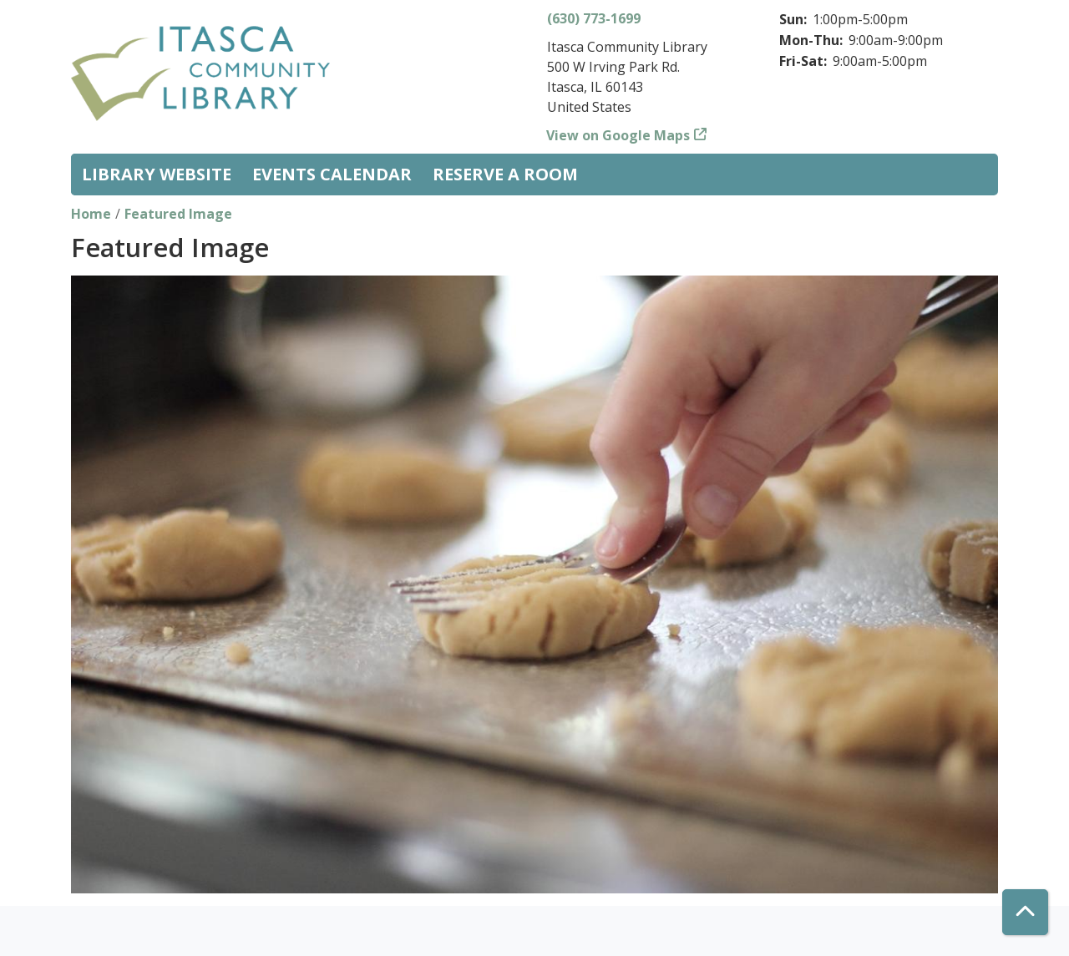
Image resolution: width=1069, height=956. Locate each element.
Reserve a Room (505, 174)
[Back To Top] (1025, 912)
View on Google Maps (618, 135)
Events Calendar (332, 174)
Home (91, 214)
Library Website (156, 174)
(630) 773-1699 (594, 18)
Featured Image (178, 214)
